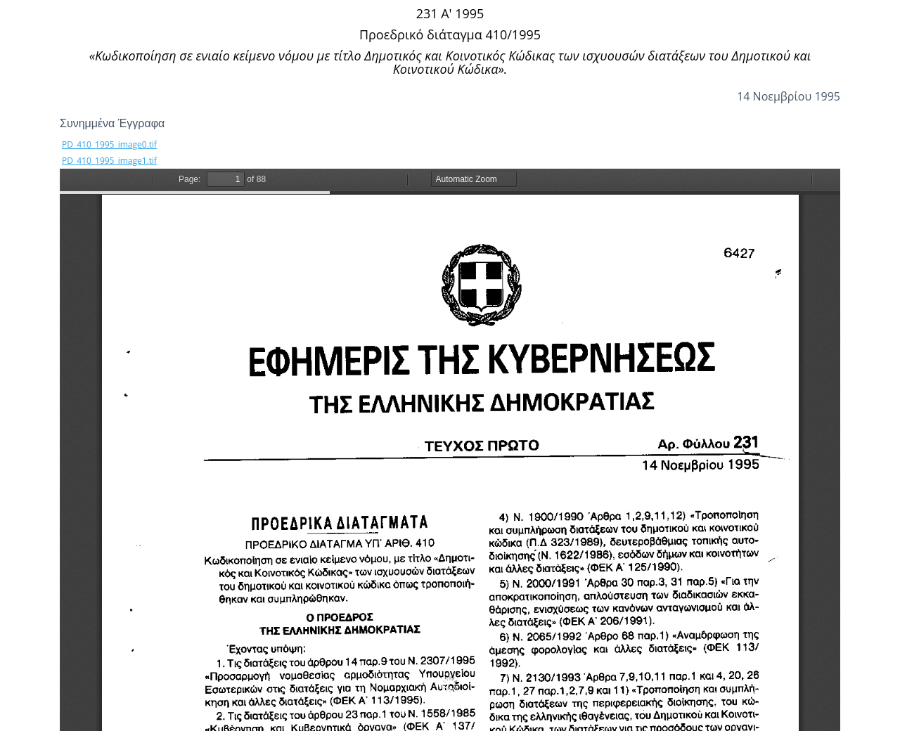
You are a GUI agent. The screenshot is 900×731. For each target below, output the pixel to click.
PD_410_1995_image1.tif (109, 161)
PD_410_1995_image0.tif (109, 144)
